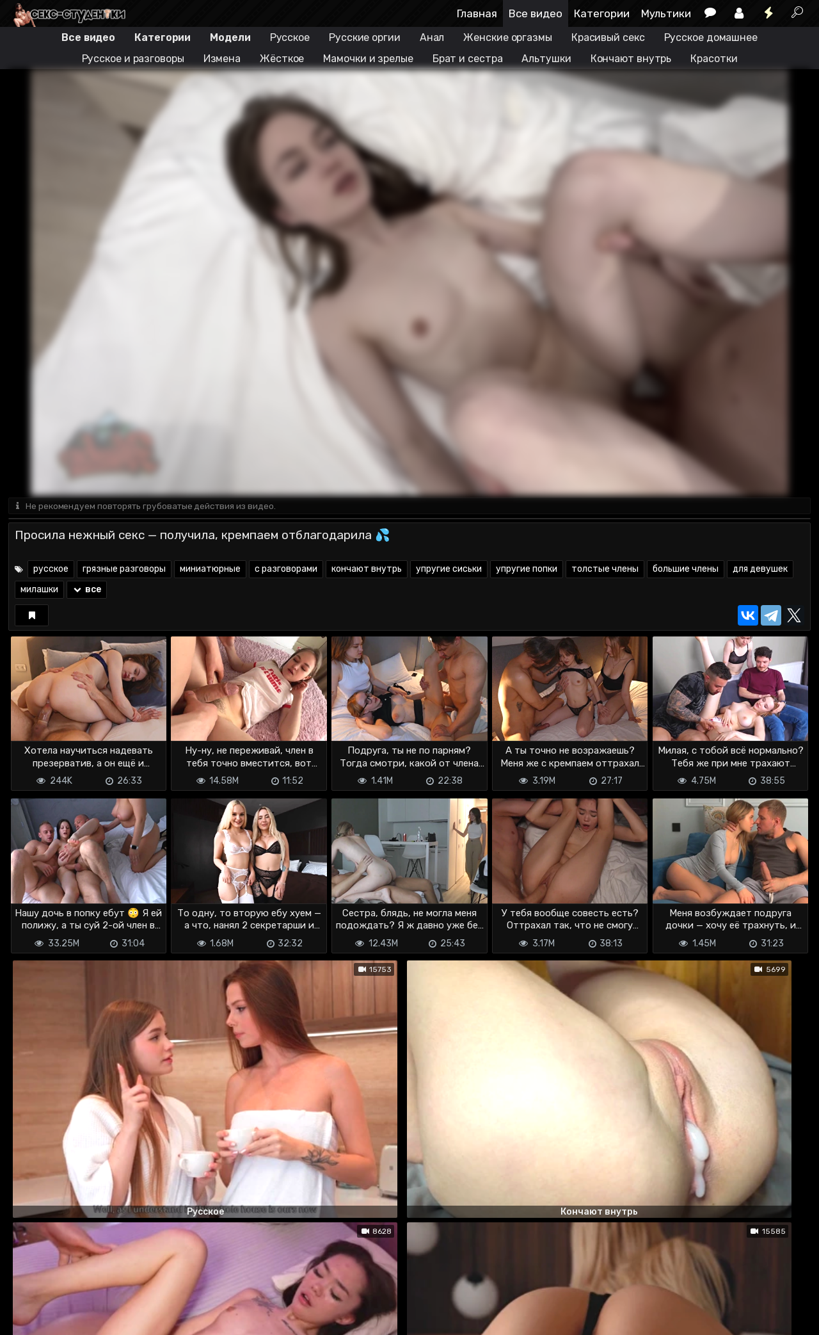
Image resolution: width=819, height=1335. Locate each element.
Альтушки (546, 59)
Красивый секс (608, 37)
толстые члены (605, 570)
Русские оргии (365, 37)
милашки (39, 590)
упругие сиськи (449, 570)
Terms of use (74, 1303)
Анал (432, 37)
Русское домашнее (711, 37)
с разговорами (286, 570)
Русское (290, 37)
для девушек (760, 570)
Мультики (666, 13)
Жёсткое (282, 59)
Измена (222, 59)
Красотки (713, 59)
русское (50, 570)
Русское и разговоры (133, 59)
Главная (477, 13)
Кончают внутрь (631, 59)
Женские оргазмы (507, 37)
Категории (602, 13)
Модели (230, 37)
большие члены (686, 570)
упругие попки (526, 570)
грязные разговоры (124, 570)
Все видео (535, 13)
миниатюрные (210, 570)
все (86, 590)
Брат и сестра (468, 59)
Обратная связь (141, 1303)
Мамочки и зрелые (368, 59)
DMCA (29, 1303)
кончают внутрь (366, 570)
